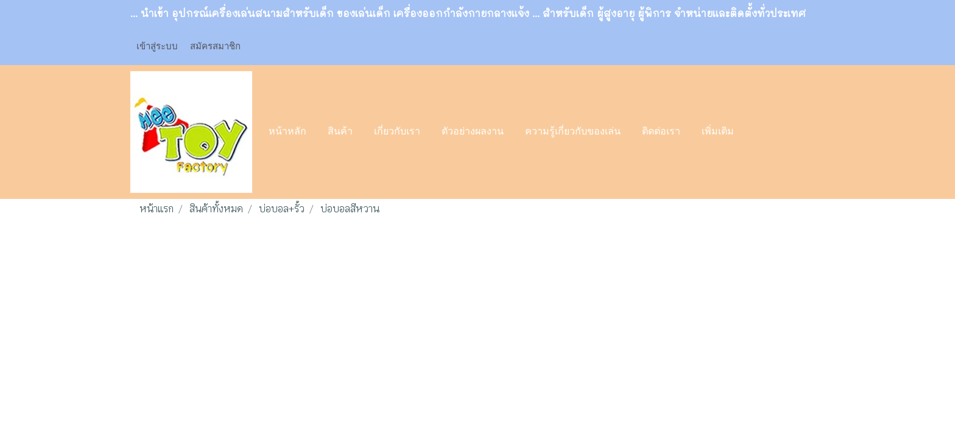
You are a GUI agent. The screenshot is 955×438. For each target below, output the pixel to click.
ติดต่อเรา (661, 132)
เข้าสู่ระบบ (157, 45)
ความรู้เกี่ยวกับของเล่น (573, 132)
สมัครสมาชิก (215, 45)
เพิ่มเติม (718, 132)
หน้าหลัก (287, 132)
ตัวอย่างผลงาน (473, 132)
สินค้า (340, 132)
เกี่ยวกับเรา (397, 132)
